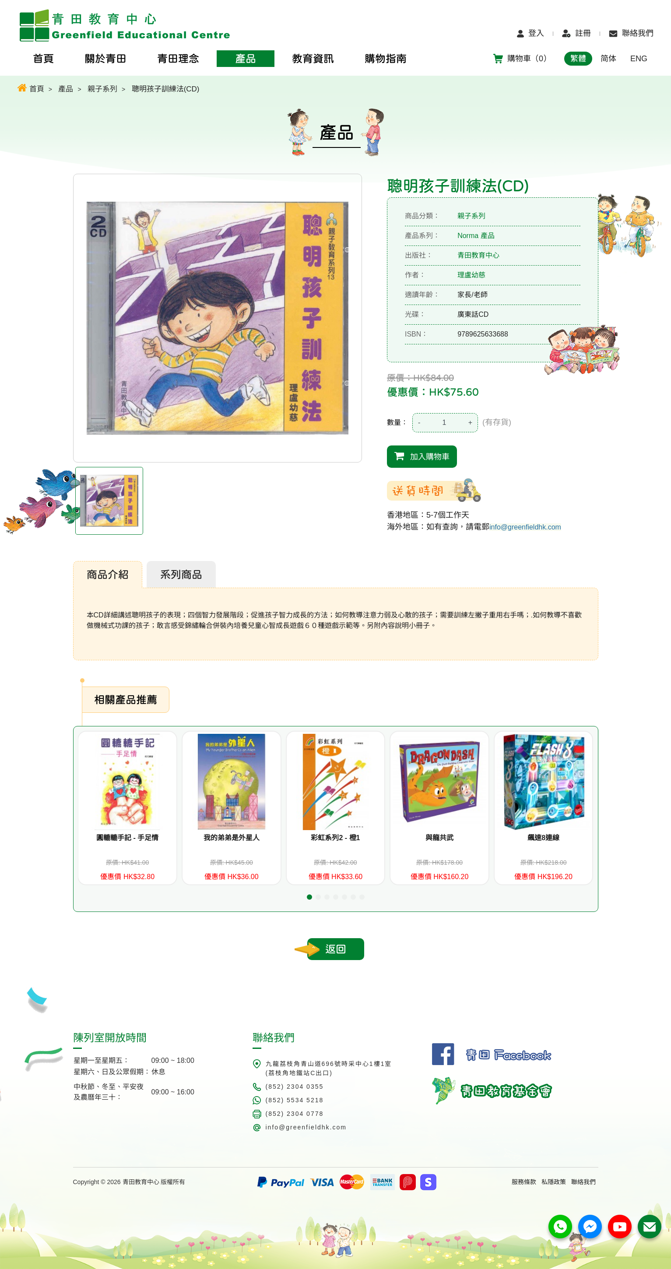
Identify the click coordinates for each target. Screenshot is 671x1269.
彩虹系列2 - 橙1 (335, 837)
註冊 (576, 33)
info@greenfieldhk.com (525, 527)
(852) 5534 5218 (295, 1100)
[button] (309, 897)
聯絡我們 (631, 33)
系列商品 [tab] (181, 574)
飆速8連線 (543, 837)
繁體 (578, 58)
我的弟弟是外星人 (232, 837)
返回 (335, 949)
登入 (530, 33)
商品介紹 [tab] (108, 574)
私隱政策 (553, 1181)
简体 (608, 58)
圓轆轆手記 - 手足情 (127, 837)
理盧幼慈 (471, 275)
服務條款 (524, 1181)
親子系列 (102, 89)
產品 (65, 89)
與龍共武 (439, 837)
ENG (638, 58)
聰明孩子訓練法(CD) (166, 89)
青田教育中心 (478, 255)
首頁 (31, 87)
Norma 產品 (475, 235)
